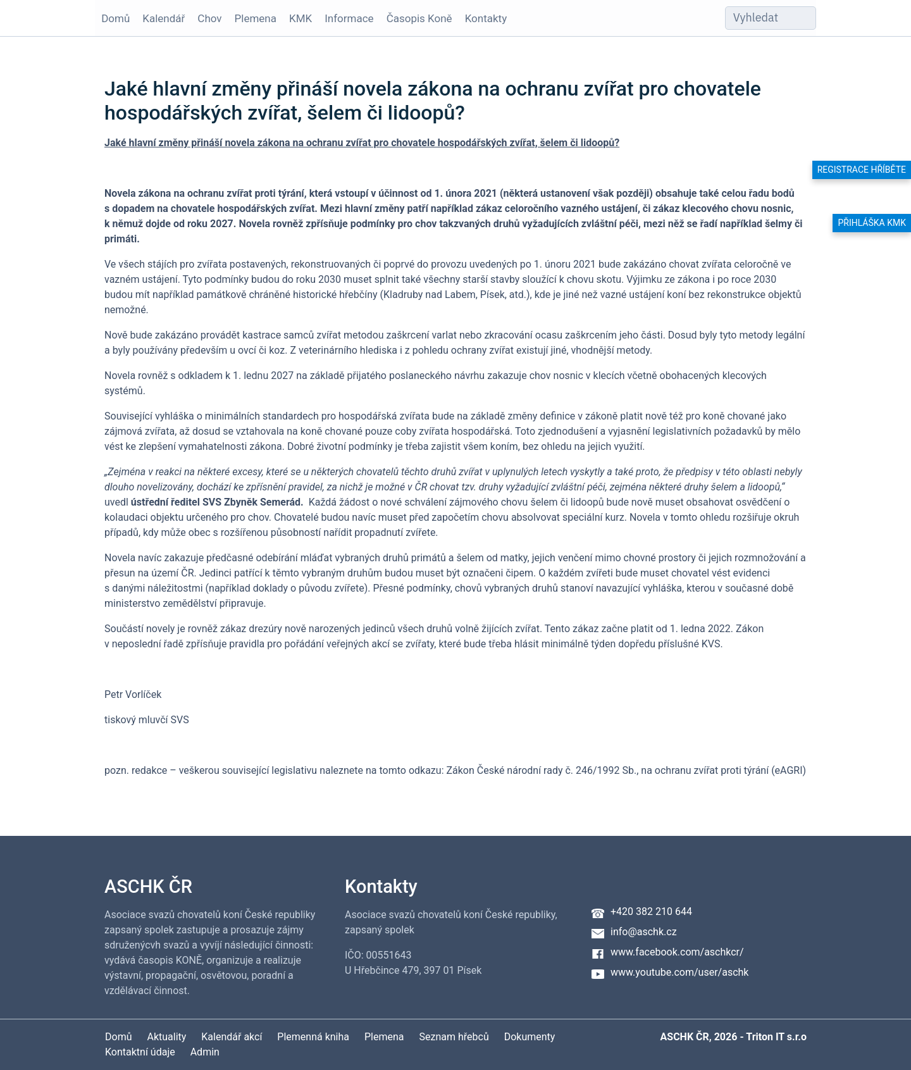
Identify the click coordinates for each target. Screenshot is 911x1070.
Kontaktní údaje (140, 1052)
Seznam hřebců (454, 1037)
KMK (300, 18)
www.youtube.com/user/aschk (679, 972)
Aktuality (166, 1037)
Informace (349, 18)
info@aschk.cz (643, 932)
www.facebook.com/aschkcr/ (677, 952)
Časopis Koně (419, 18)
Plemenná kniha (313, 1037)
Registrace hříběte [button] (861, 170)
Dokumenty (529, 1037)
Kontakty (486, 18)
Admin (205, 1052)
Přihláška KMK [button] (872, 223)
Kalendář (163, 18)
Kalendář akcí (231, 1037)
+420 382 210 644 (651, 911)
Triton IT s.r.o (776, 1037)
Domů (115, 18)
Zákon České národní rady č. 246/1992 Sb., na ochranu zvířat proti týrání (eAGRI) (626, 770)
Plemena (255, 18)
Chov (209, 18)
